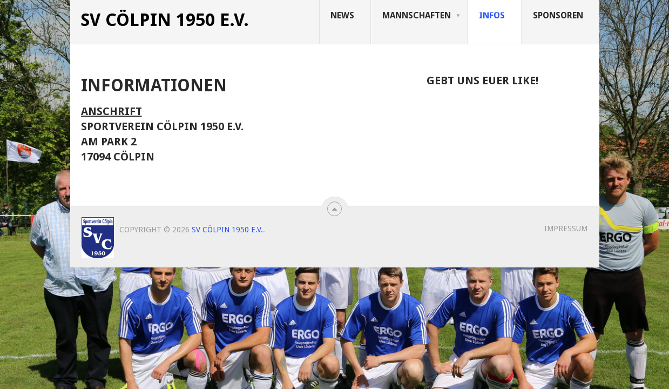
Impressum (565, 228)
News (342, 15)
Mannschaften (416, 15)
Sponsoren (558, 15)
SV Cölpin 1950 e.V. (164, 20)
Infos (492, 15)
